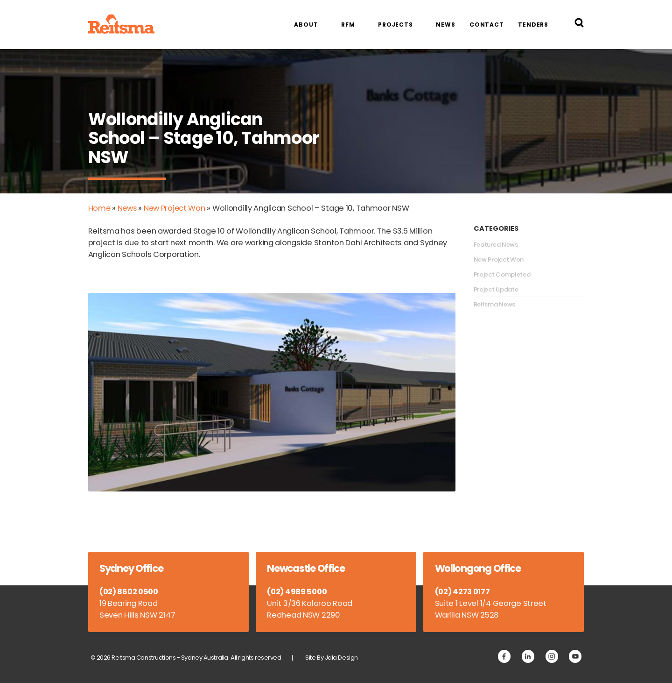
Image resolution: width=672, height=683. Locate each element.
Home (99, 208)
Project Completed (502, 274)
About (306, 24)
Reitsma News (494, 304)
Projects (395, 24)
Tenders (533, 24)
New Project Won (176, 208)
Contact (486, 24)
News (445, 24)
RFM (348, 24)
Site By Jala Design (332, 657)
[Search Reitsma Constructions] (579, 24)
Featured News (496, 244)
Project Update (496, 289)
